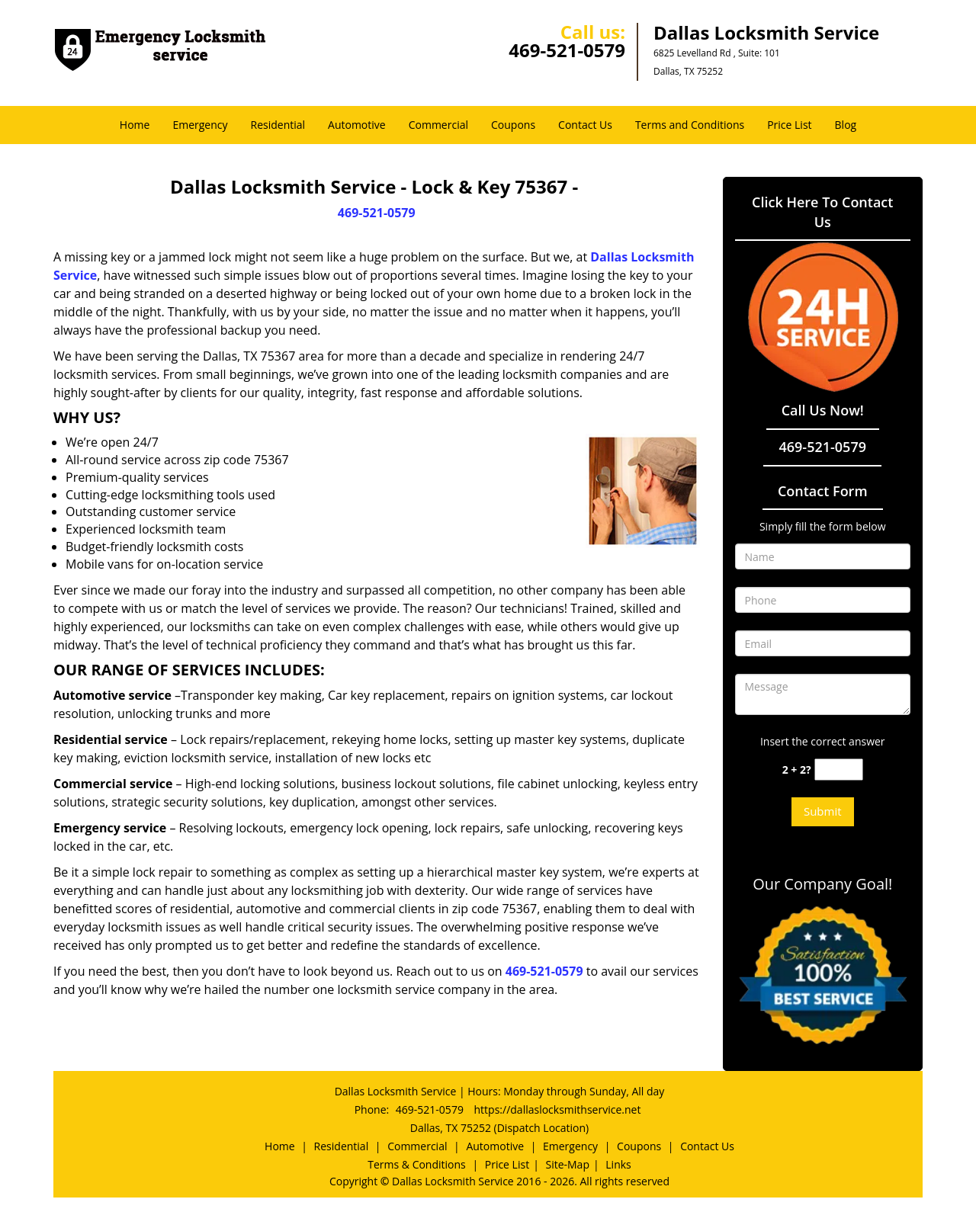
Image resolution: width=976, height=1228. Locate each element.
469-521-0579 (567, 50)
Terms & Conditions (417, 1164)
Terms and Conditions (689, 124)
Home (135, 124)
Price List (789, 124)
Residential (278, 124)
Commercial (438, 124)
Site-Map (567, 1164)
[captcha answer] (838, 769)
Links (618, 1164)
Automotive (357, 124)
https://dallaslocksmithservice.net (557, 1109)
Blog (846, 124)
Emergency (199, 124)
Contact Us (585, 124)
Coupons (513, 124)
